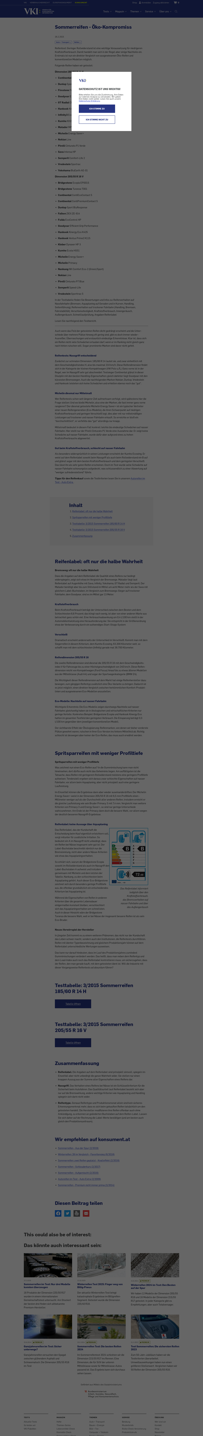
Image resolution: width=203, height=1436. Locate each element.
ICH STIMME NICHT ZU (97, 119)
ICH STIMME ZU (97, 108)
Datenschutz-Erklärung (89, 101)
